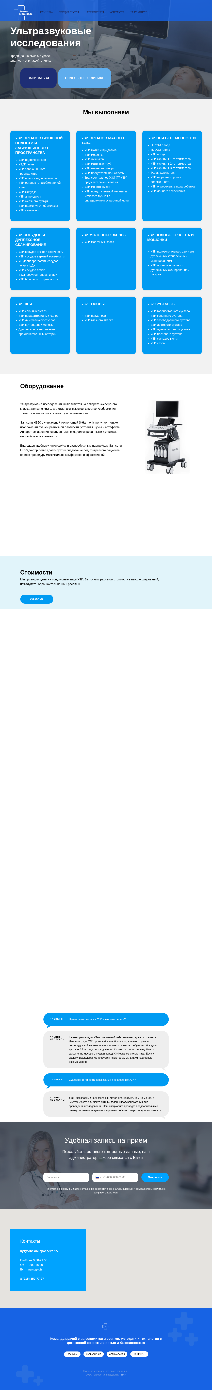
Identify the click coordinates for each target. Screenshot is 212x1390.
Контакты (117, 12)
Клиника (46, 12)
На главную (138, 12)
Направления (94, 12)
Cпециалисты (69, 12)
